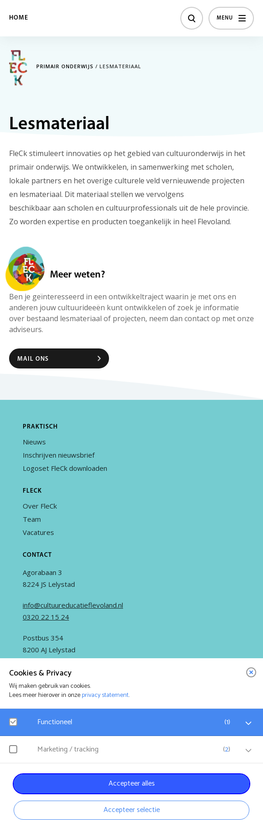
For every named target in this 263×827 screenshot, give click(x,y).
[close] (251, 672)
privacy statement (105, 695)
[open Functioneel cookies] (248, 723)
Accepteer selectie (132, 810)
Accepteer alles (132, 783)
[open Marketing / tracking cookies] (248, 750)
